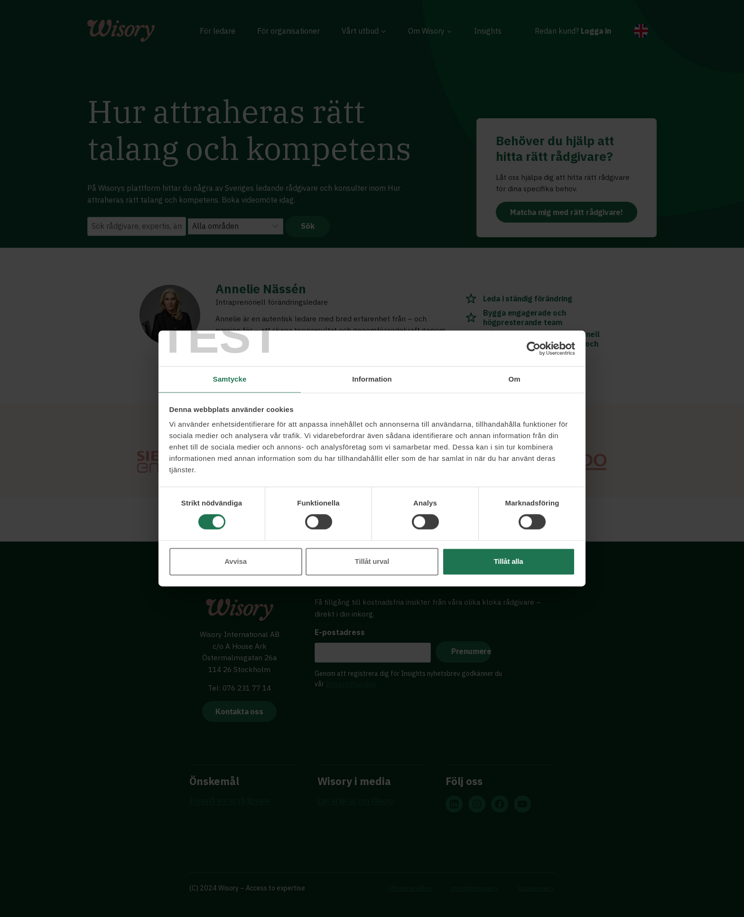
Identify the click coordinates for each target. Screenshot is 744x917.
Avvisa (235, 562)
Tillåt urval (372, 562)
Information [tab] (372, 378)
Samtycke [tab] (230, 378)
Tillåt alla (508, 562)
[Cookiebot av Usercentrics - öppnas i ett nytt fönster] (533, 348)
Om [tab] (514, 378)
